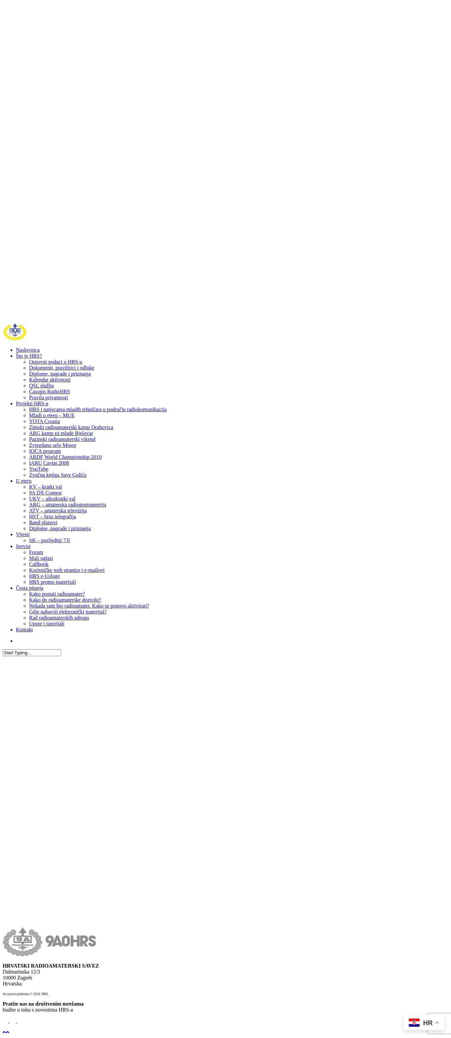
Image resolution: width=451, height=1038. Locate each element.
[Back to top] (6, 1032)
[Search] (32, 652)
